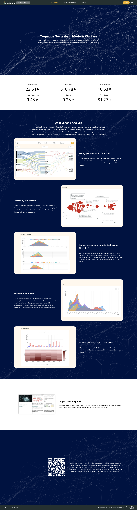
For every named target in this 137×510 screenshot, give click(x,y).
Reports (83, 2)
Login (126, 2)
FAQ (6, 507)
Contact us (15, 507)
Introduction (55, 2)
